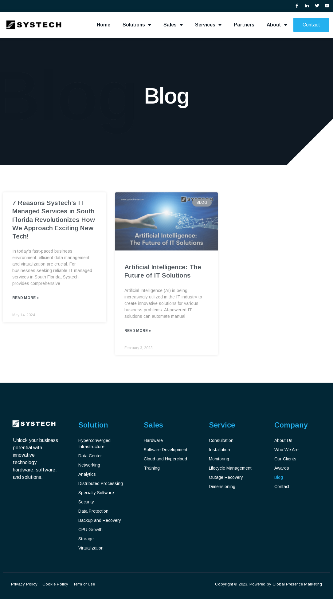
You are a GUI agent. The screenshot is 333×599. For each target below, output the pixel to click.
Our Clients (285, 458)
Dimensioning (222, 486)
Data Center (90, 455)
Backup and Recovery (99, 520)
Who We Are (286, 449)
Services (208, 24)
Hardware (153, 440)
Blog (278, 477)
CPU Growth (90, 529)
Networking (89, 465)
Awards (281, 468)
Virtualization (91, 548)
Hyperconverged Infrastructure (94, 443)
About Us (283, 440)
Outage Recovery (226, 477)
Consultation (221, 440)
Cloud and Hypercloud (165, 458)
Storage (86, 538)
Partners (244, 24)
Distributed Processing (100, 483)
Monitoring (219, 458)
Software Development (165, 449)
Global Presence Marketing (297, 584)
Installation (219, 449)
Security (86, 501)
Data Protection (93, 511)
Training (152, 468)
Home (103, 24)
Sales (173, 24)
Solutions (137, 24)
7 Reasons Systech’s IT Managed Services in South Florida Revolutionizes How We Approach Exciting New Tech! (53, 219)
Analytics (87, 474)
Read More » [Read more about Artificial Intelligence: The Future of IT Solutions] (137, 331)
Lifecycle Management (230, 468)
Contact (281, 486)
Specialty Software (96, 492)
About (277, 24)
